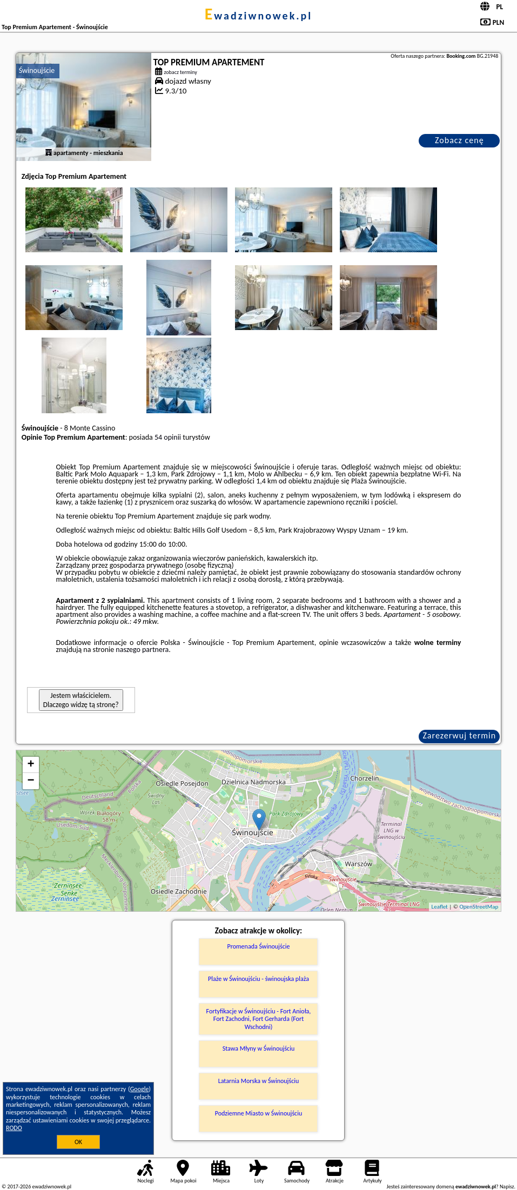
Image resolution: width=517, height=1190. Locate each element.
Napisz (507, 1186)
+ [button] (31, 765)
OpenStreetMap (479, 906)
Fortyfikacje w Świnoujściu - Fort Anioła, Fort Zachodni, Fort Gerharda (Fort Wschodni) (258, 1019)
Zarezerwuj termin (459, 735)
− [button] (31, 781)
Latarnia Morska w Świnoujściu (258, 1081)
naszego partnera (142, 649)
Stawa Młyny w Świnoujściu (259, 1048)
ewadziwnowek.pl (259, 15)
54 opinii (168, 437)
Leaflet (440, 906)
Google (139, 1089)
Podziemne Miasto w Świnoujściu (259, 1113)
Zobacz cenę (459, 140)
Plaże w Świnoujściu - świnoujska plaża (258, 979)
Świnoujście (37, 70)
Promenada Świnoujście (258, 946)
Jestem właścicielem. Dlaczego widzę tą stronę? (81, 700)
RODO (14, 1128)
